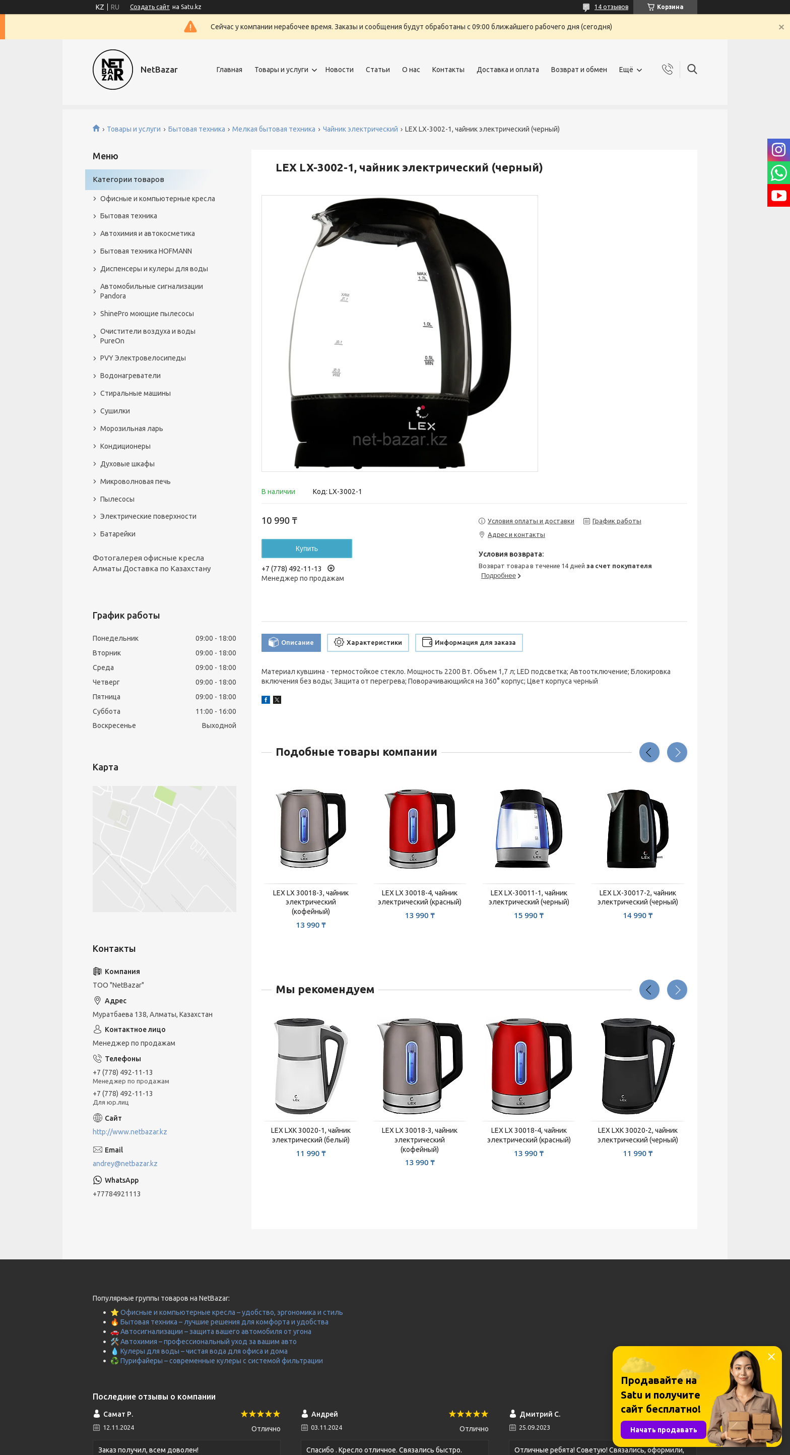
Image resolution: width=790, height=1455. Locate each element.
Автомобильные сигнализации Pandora (151, 291)
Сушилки (115, 411)
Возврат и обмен (579, 70)
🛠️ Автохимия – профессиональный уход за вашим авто (203, 1342)
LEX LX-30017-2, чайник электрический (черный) (638, 897)
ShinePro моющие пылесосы (147, 314)
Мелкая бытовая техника (273, 129)
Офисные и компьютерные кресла (157, 199)
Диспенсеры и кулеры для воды (154, 269)
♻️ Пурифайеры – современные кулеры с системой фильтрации (216, 1361)
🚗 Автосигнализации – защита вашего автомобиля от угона (210, 1331)
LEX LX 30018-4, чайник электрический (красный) (420, 897)
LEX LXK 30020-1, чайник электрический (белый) (311, 1135)
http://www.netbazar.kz (130, 1132)
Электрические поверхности (148, 516)
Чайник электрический (360, 129)
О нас (411, 70)
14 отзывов (611, 7)
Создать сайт (150, 7)
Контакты (448, 70)
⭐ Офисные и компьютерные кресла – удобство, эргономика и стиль (226, 1312)
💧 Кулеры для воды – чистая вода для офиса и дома (199, 1351)
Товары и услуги (281, 70)
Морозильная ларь (131, 429)
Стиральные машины (135, 393)
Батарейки (118, 534)
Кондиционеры (125, 446)
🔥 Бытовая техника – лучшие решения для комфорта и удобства (219, 1322)
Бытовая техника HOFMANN (146, 251)
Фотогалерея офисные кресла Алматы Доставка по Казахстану (152, 563)
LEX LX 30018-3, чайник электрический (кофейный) (311, 902)
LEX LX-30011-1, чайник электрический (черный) (529, 897)
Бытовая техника (196, 129)
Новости (339, 70)
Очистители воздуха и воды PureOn (147, 336)
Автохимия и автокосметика (147, 233)
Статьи (378, 70)
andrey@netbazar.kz (125, 1164)
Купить (307, 548)
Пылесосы (117, 499)
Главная (229, 70)
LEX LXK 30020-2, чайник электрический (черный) (638, 1135)
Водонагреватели (130, 376)
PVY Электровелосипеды (143, 358)
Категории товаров (128, 179)
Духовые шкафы (127, 464)
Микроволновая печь (135, 481)
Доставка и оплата (508, 70)
